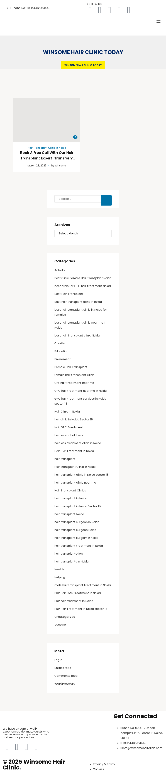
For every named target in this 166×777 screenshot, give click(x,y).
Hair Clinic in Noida (67, 411)
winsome (60, 165)
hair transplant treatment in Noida (78, 545)
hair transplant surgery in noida (76, 537)
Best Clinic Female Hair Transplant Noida (82, 278)
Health (59, 569)
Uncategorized (64, 616)
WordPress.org (64, 683)
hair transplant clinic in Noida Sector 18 (81, 474)
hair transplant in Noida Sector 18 (77, 506)
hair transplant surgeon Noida (75, 530)
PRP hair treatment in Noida (73, 601)
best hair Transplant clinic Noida (77, 335)
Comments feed (65, 675)
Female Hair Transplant (70, 367)
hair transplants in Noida (71, 561)
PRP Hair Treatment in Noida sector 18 (80, 608)
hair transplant (64, 458)
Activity (59, 270)
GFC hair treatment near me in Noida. (80, 390)
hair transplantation (68, 553)
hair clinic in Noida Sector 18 (73, 419)
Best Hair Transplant (68, 293)
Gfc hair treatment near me (74, 382)
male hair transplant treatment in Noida (82, 585)
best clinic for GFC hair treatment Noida (82, 286)
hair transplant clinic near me (75, 482)
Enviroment (62, 359)
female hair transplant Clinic (74, 375)
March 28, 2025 (36, 165)
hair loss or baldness (68, 435)
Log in (58, 660)
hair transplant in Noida (70, 498)
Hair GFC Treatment (68, 427)
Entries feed (62, 667)
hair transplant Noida (69, 514)
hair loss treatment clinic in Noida (77, 443)
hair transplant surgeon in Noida (76, 522)
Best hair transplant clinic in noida (78, 301)
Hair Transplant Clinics (70, 490)
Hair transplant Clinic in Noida (46, 148)
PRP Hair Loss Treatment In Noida (77, 593)
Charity (59, 343)
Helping (59, 577)
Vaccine (60, 624)
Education (61, 351)
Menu (158, 21)
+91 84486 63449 (38, 8)
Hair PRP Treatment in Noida (74, 451)
